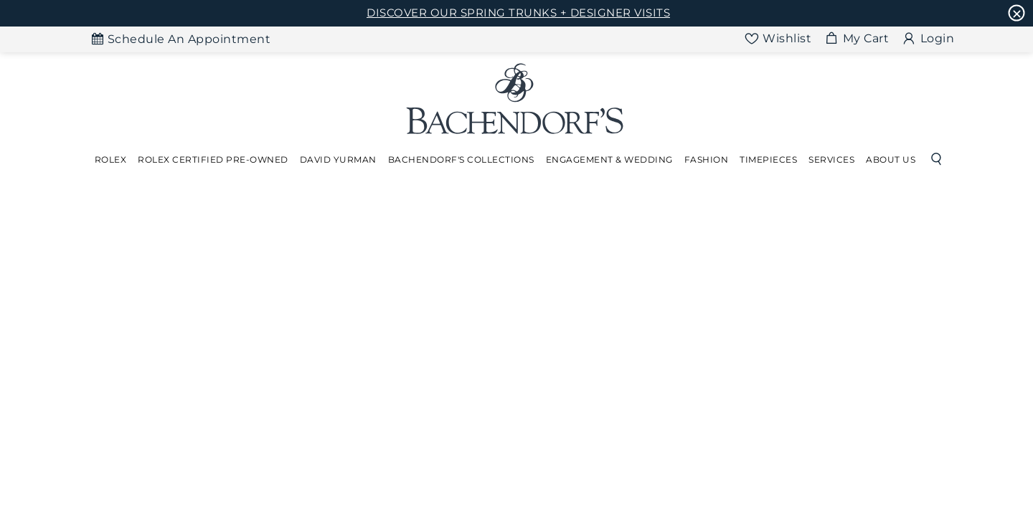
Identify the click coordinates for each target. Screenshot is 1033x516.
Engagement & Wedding (609, 159)
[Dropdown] (111, 160)
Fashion (706, 159)
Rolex (111, 159)
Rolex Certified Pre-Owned (213, 159)
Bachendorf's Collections (461, 159)
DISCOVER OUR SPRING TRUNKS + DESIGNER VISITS (518, 12)
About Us (890, 159)
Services (831, 159)
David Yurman (338, 159)
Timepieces (768, 159)
